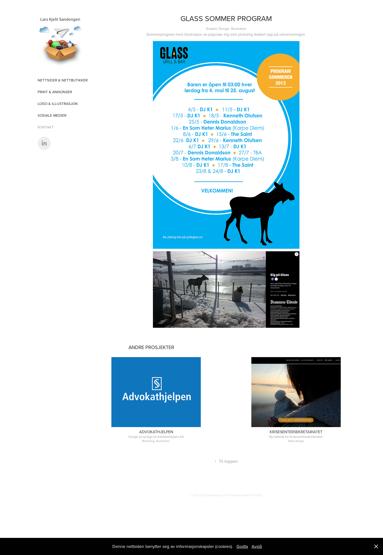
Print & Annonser (55, 91)
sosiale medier (52, 115)
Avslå (257, 546)
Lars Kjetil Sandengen (60, 19)
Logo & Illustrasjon (58, 103)
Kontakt (46, 127)
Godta (242, 546)
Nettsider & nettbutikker (63, 80)
